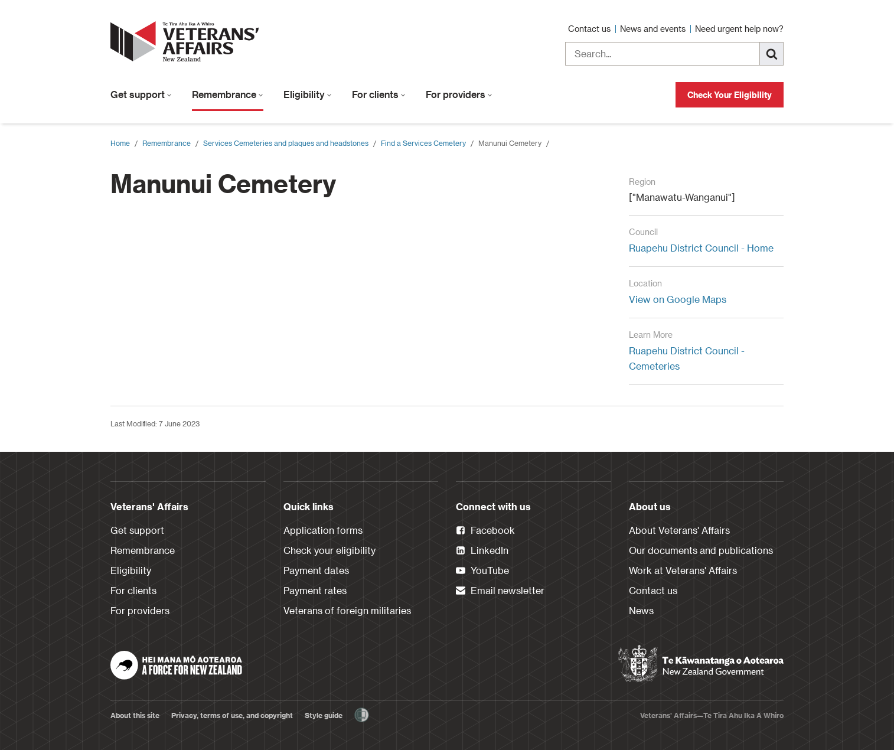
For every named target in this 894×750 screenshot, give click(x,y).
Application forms (323, 530)
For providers (459, 94)
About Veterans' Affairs (679, 530)
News (641, 610)
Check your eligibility (329, 550)
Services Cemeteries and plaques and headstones (285, 143)
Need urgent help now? (739, 29)
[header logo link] (187, 41)
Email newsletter (500, 591)
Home (120, 143)
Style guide (323, 715)
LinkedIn (482, 550)
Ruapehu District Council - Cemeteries (687, 358)
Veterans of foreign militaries (347, 610)
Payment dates (316, 570)
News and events (654, 29)
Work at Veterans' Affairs (683, 570)
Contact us (590, 29)
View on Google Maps (677, 299)
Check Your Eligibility (729, 95)
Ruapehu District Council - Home (701, 247)
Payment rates (315, 590)
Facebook (485, 530)
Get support (141, 94)
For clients (379, 94)
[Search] (772, 54)
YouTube (482, 571)
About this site (134, 715)
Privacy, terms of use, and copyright (232, 715)
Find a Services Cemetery (423, 143)
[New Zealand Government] (701, 664)
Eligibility (307, 94)
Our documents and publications (701, 550)
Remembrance (227, 94)
